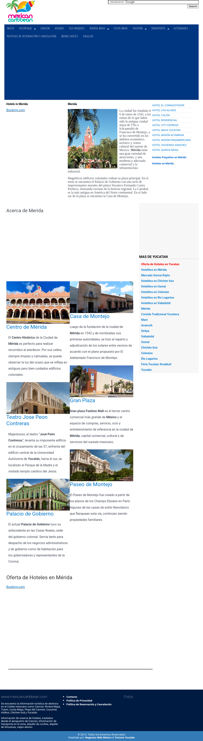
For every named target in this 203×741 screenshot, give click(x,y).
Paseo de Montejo (91, 484)
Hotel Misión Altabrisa (168, 135)
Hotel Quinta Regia (165, 149)
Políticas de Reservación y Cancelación (31, 36)
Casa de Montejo (89, 316)
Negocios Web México (98, 737)
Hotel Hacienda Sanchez (169, 145)
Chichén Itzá (149, 347)
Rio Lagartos (149, 358)
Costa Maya (121, 28)
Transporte (158, 28)
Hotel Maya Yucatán (166, 130)
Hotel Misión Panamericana (171, 140)
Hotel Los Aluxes (164, 110)
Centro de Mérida (26, 327)
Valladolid (147, 336)
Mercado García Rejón (155, 275)
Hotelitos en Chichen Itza (157, 281)
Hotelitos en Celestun (155, 292)
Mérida (145, 308)
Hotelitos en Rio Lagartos (157, 297)
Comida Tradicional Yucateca (160, 314)
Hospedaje (25, 28)
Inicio (10, 28)
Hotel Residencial (164, 120)
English (88, 36)
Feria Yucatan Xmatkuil (156, 364)
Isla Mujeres (77, 28)
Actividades (181, 28)
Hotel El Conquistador (168, 105)
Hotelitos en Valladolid (155, 303)
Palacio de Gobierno (30, 514)
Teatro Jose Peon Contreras (27, 420)
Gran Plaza (82, 400)
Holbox (59, 28)
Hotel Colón (161, 115)
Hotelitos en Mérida (154, 270)
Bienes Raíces (69, 36)
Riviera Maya (97, 28)
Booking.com (15, 110)
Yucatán (138, 28)
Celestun (147, 353)
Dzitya (145, 331)
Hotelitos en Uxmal (153, 286)
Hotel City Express (165, 125)
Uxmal (145, 342)
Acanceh (146, 325)
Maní (144, 320)
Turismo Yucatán (125, 737)
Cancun (45, 28)
